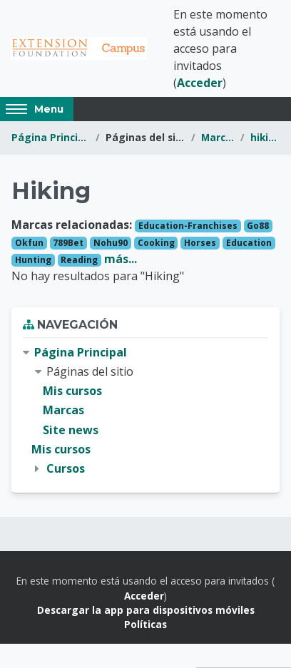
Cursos (65, 468)
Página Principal (50, 137)
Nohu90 (110, 243)
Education (249, 243)
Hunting (33, 260)
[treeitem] (145, 411)
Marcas (218, 137)
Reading (79, 260)
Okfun (29, 243)
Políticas (145, 624)
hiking (265, 137)
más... (120, 259)
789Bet (68, 243)
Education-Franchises (188, 226)
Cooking (156, 243)
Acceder (200, 83)
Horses (200, 243)
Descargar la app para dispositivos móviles (146, 610)
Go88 (258, 226)
